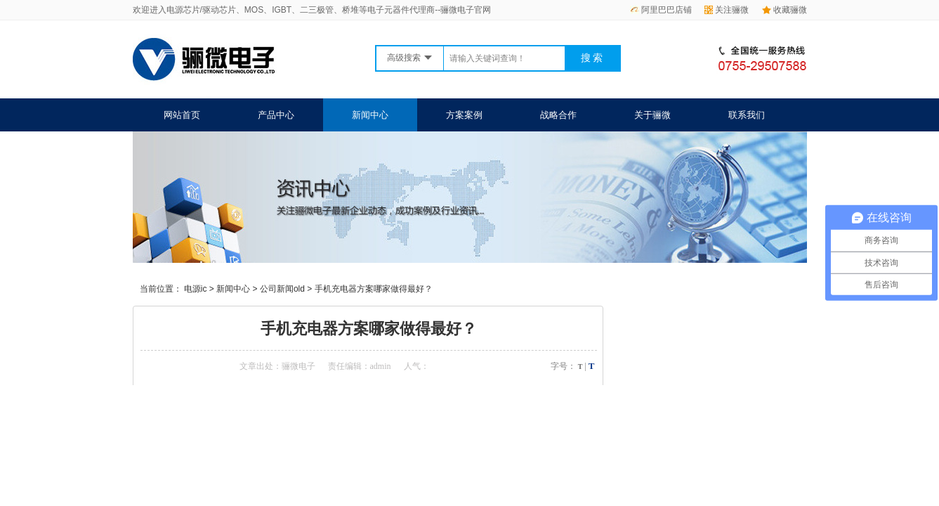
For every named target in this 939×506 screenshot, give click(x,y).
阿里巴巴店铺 (661, 10)
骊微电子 (298, 366)
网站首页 (182, 115)
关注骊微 (726, 10)
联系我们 (746, 115)
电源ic (195, 289)
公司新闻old (282, 289)
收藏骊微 (784, 10)
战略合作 (558, 115)
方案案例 (464, 115)
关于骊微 (652, 115)
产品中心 (276, 115)
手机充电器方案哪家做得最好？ (374, 289)
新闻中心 (370, 115)
